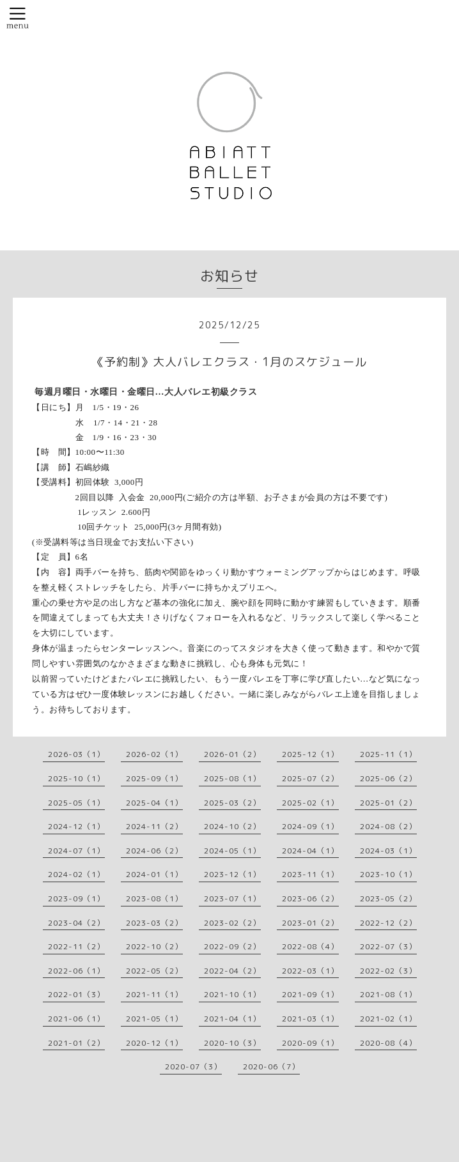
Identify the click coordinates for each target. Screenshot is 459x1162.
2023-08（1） (154, 898)
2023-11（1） (310, 874)
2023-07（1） (232, 898)
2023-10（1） (388, 874)
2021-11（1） (154, 994)
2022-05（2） (154, 970)
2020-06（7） (271, 1066)
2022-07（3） (388, 946)
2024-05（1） (232, 850)
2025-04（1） (154, 802)
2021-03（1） (310, 1018)
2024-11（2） (154, 826)
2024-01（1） (154, 874)
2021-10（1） (232, 994)
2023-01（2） (310, 922)
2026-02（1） (154, 754)
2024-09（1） (310, 826)
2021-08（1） (388, 994)
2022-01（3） (76, 994)
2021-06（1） (76, 1018)
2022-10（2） (154, 946)
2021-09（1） (310, 994)
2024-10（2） (232, 826)
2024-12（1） (76, 826)
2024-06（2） (154, 850)
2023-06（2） (310, 898)
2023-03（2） (154, 922)
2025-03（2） (232, 802)
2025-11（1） (388, 754)
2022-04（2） (232, 970)
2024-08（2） (388, 826)
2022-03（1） (310, 970)
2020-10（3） (232, 1042)
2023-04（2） (76, 922)
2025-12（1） (310, 754)
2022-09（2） (232, 946)
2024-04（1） (310, 850)
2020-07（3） (193, 1066)
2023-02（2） (232, 922)
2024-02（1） (76, 874)
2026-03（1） (76, 754)
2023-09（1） (76, 898)
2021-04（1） (232, 1018)
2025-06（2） (388, 778)
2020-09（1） (310, 1042)
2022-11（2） (76, 946)
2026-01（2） (232, 754)
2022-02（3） (388, 970)
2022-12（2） (388, 922)
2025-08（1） (232, 778)
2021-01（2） (76, 1042)
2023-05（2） (388, 898)
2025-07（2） (310, 778)
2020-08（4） (388, 1042)
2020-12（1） (154, 1042)
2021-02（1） (388, 1018)
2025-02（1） (310, 802)
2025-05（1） (76, 802)
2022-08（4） (310, 946)
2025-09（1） (154, 778)
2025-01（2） (388, 802)
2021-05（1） (154, 1018)
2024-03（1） (388, 850)
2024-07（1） (76, 850)
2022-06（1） (76, 970)
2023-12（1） (232, 874)
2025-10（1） (76, 778)
